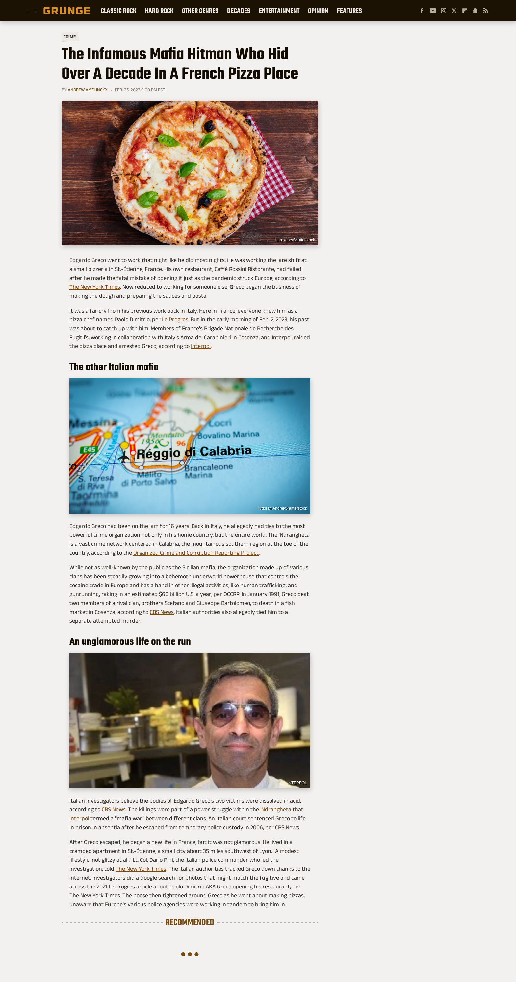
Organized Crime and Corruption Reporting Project (196, 552)
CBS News (162, 612)
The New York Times (94, 287)
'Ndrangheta (275, 809)
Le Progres (175, 319)
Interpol (201, 346)
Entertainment (279, 10)
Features (349, 10)
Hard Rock (159, 10)
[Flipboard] (464, 10)
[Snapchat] (475, 10)
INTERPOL (297, 783)
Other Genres (200, 10)
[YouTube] (433, 10)
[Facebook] (422, 10)
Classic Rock (118, 10)
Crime (70, 37)
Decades (238, 10)
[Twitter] (454, 10)
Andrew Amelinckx (88, 89)
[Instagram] (443, 10)
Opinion (318, 10)
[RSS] (485, 10)
